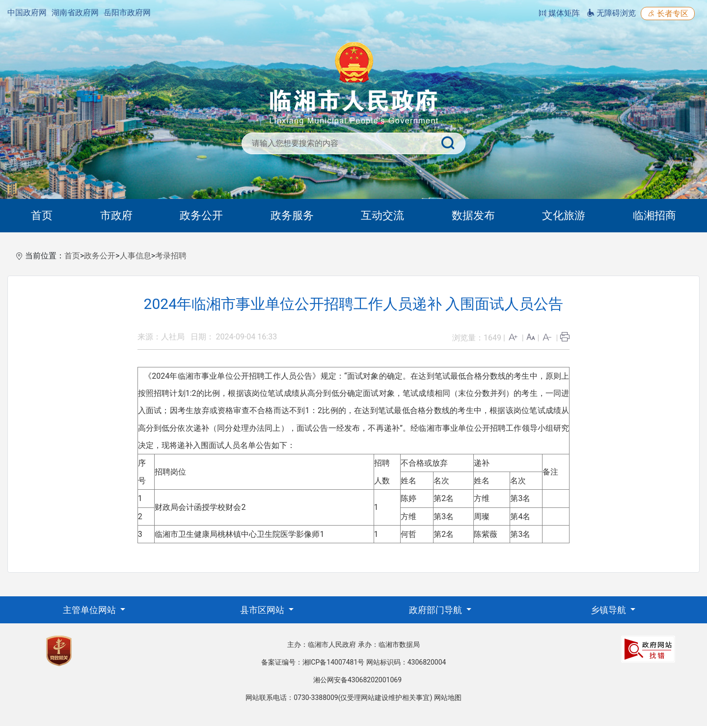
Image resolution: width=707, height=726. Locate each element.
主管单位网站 (90, 610)
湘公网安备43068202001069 (357, 680)
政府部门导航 (436, 610)
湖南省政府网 (75, 12)
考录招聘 (171, 255)
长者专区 (667, 13)
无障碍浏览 (611, 13)
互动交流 (382, 215)
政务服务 (292, 215)
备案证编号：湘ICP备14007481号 (313, 662)
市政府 (116, 215)
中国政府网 (27, 12)
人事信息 (135, 255)
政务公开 (201, 215)
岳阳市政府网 (127, 12)
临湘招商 (654, 215)
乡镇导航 (609, 610)
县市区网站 (263, 610)
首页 (42, 215)
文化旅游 (563, 215)
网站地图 (448, 697)
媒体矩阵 (559, 13)
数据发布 (473, 215)
